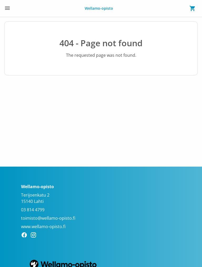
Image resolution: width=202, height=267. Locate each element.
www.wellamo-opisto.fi (43, 226)
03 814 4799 (32, 210)
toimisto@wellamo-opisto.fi (48, 218)
